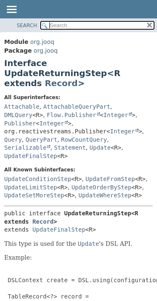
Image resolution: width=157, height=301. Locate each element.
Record (61, 83)
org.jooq (42, 41)
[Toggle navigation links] (11, 10)
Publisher (20, 123)
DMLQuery (18, 115)
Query (13, 139)
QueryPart (41, 139)
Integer (115, 115)
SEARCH (27, 25)
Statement (70, 147)
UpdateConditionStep (37, 179)
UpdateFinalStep (30, 156)
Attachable (21, 106)
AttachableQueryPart (76, 106)
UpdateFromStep (110, 179)
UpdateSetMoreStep (34, 195)
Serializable (25, 147)
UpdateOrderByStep (101, 187)
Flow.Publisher (71, 115)
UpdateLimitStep (30, 187)
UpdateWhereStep (105, 195)
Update (100, 147)
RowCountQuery (84, 139)
